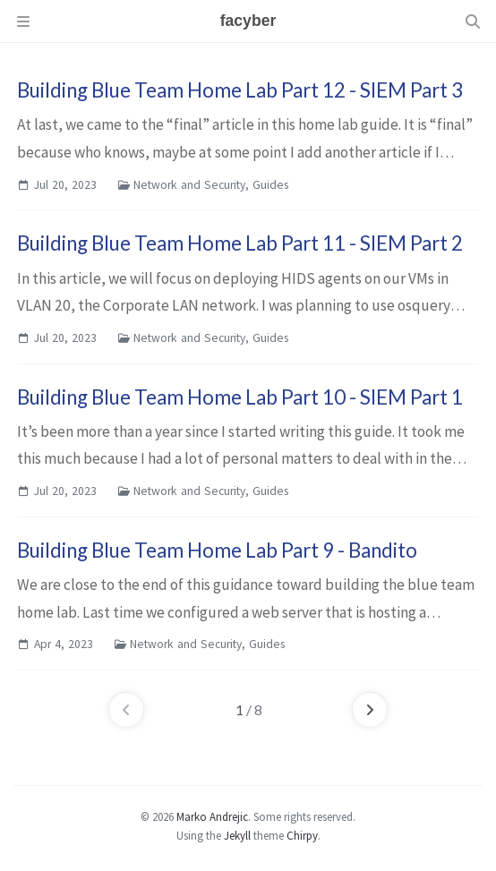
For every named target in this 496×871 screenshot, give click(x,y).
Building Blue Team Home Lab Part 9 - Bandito (217, 550)
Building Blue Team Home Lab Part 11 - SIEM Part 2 (240, 243)
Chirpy (302, 835)
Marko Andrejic (212, 816)
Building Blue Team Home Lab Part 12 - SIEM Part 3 (240, 90)
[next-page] (370, 710)
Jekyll (237, 835)
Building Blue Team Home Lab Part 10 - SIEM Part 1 (240, 397)
